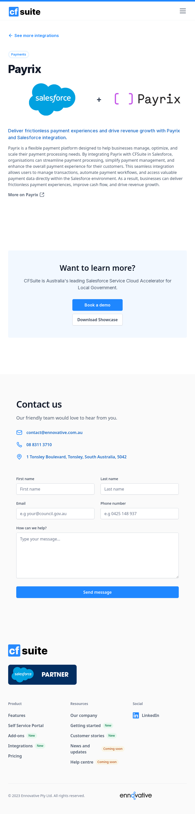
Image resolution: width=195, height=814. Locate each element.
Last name (109, 478)
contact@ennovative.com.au (54, 432)
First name (25, 478)
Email (21, 503)
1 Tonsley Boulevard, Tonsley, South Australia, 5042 (76, 457)
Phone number (113, 503)
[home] (24, 11)
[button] (182, 11)
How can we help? (31, 528)
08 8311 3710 (39, 444)
